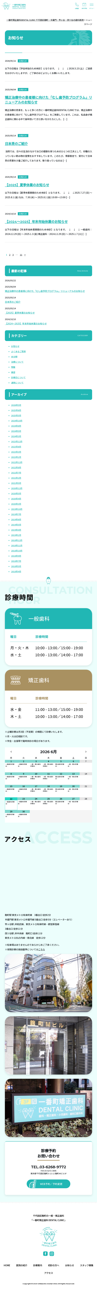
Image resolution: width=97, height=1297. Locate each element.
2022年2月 (16, 477)
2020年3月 (16, 503)
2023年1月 (16, 457)
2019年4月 (16, 529)
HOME (7, 1265)
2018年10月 (16, 550)
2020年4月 (16, 498)
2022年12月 (16, 462)
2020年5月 (16, 493)
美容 (13, 372)
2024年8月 (16, 425)
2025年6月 (16, 410)
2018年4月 (16, 571)
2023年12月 (16, 441)
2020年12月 (16, 488)
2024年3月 (16, 436)
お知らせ (15, 346)
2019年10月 (16, 509)
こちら (41, 949)
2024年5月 (16, 431)
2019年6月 (16, 519)
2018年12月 (16, 540)
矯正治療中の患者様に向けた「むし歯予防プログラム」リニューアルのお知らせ (45, 291)
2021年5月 (16, 483)
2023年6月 (16, 446)
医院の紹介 (21, 1265)
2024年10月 (16, 420)
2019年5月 (16, 524)
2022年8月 (16, 467)
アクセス (48, 1272)
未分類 (14, 356)
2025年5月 (16, 415)
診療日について (18, 377)
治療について (17, 361)
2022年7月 (16, 472)
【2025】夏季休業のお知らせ (27, 185)
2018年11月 (16, 545)
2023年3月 (16, 451)
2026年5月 (16, 405)
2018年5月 (16, 566)
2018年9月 (16, 555)
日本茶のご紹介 (16, 144)
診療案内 (37, 1265)
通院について (17, 382)
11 (21, 254)
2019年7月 (16, 514)
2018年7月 (16, 561)
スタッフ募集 (86, 1265)
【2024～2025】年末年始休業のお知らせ (36, 222)
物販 (13, 367)
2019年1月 (16, 535)
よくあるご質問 (18, 351)
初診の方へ (53, 1265)
